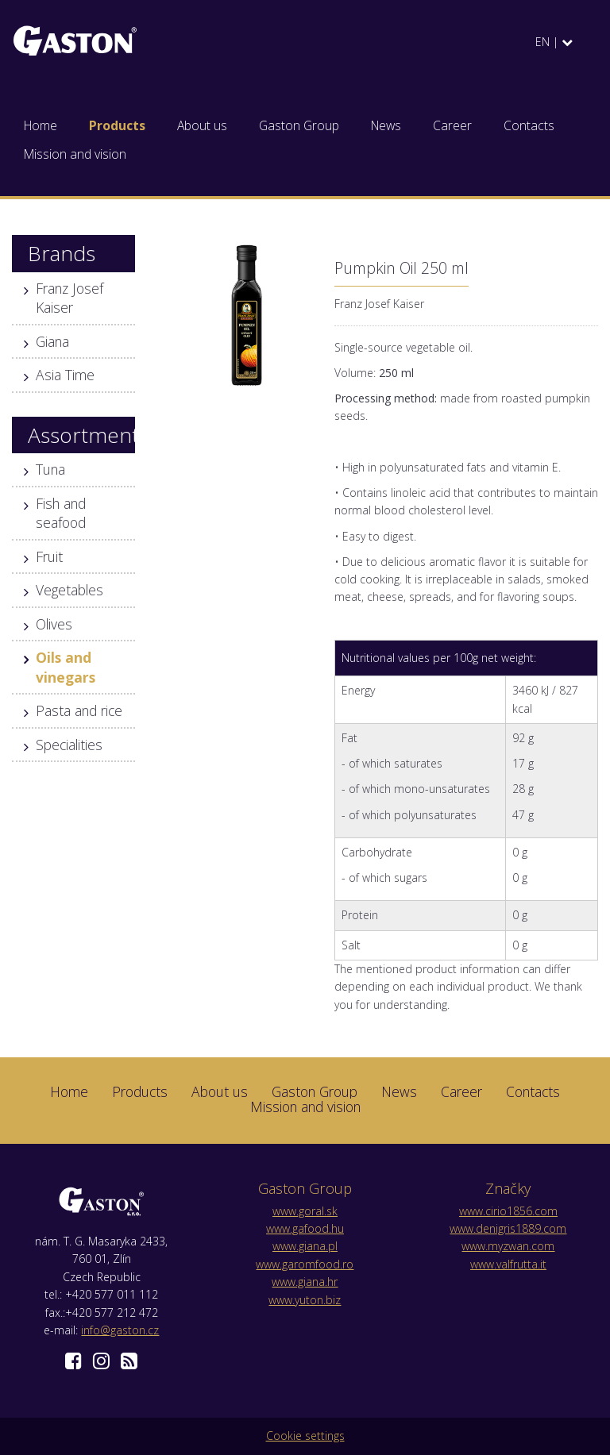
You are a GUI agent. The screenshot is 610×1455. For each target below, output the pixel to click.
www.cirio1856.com (508, 1210)
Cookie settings (305, 1435)
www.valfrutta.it (508, 1264)
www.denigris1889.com (508, 1228)
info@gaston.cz (120, 1330)
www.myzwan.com (507, 1245)
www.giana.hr (305, 1281)
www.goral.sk (305, 1210)
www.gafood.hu (305, 1228)
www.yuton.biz (304, 1299)
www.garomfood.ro (304, 1264)
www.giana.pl (305, 1245)
